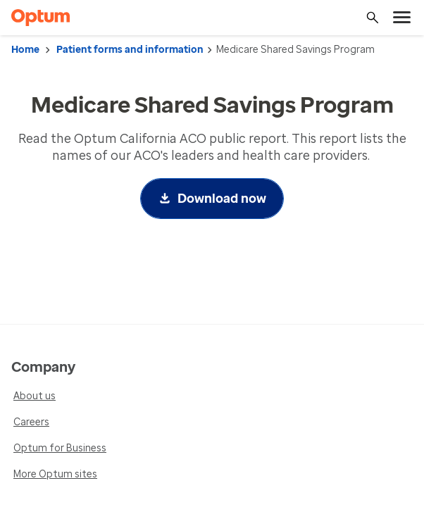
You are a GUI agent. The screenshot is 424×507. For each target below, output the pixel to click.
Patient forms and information (130, 50)
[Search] (372, 17)
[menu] (402, 18)
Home (25, 50)
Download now (221, 198)
